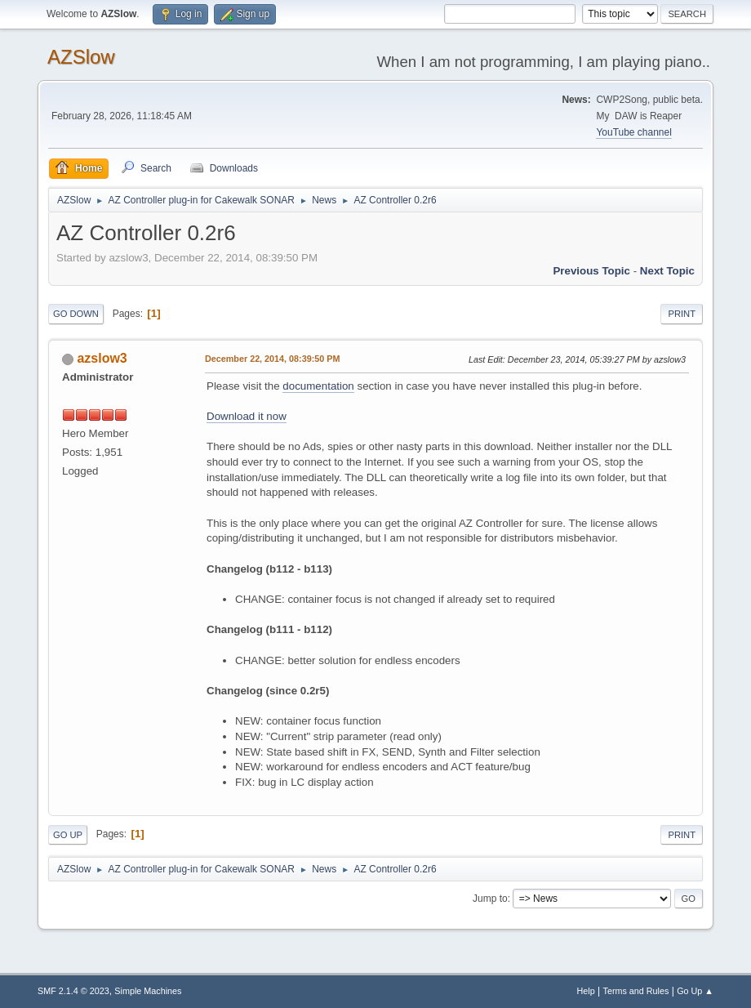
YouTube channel (633, 132)
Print (681, 314)
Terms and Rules (636, 991)
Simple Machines (147, 991)
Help (586, 991)
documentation (317, 386)
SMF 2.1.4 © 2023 (73, 991)
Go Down (76, 314)
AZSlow (81, 57)
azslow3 (102, 358)
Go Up (67, 835)
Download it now (247, 416)
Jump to (490, 898)
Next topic (667, 271)
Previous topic (591, 271)
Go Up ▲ (695, 991)
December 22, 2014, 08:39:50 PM (272, 359)
